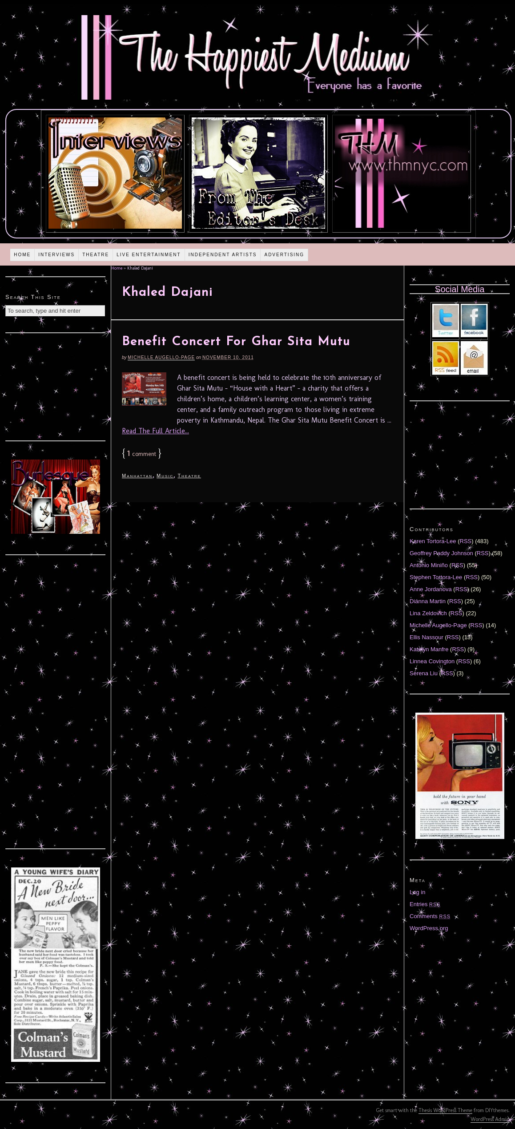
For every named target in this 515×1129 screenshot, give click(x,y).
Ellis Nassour (426, 637)
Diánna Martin (428, 601)
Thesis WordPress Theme (445, 1110)
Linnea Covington (432, 661)
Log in (417, 892)
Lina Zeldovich (428, 613)
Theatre (95, 254)
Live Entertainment (149, 254)
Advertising (284, 254)
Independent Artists (223, 254)
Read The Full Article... (155, 431)
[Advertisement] (55, 385)
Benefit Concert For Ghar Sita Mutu (236, 342)
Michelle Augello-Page (161, 357)
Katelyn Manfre (429, 649)
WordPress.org (429, 928)
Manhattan (137, 475)
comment (141, 454)
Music (165, 475)
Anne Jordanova (431, 589)
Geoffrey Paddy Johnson (441, 553)
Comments (430, 916)
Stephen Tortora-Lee (436, 577)
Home (22, 254)
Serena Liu (424, 673)
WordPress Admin (490, 1119)
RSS (466, 541)
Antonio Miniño (429, 565)
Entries (425, 904)
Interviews (56, 254)
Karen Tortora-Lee (433, 541)
